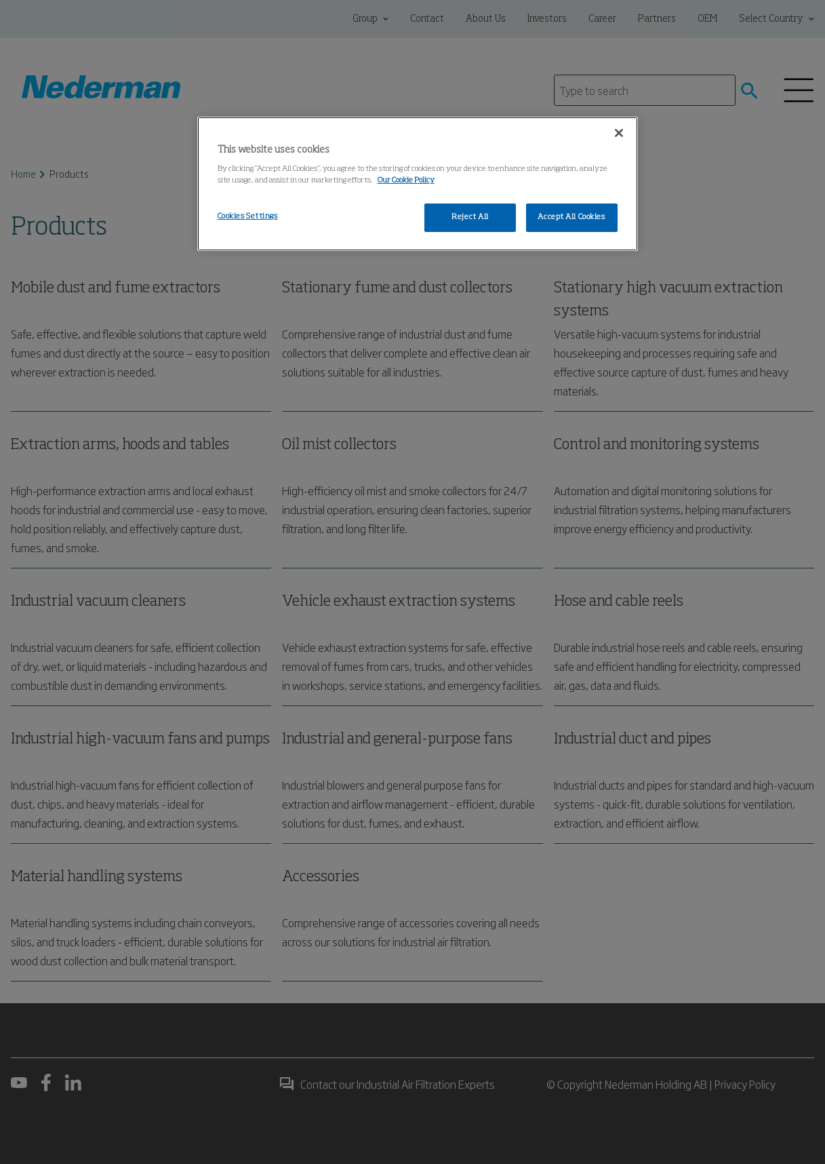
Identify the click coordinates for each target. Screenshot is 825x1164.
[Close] (619, 133)
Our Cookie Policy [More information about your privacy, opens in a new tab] (406, 180)
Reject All (470, 217)
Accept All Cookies (571, 217)
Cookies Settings (248, 216)
